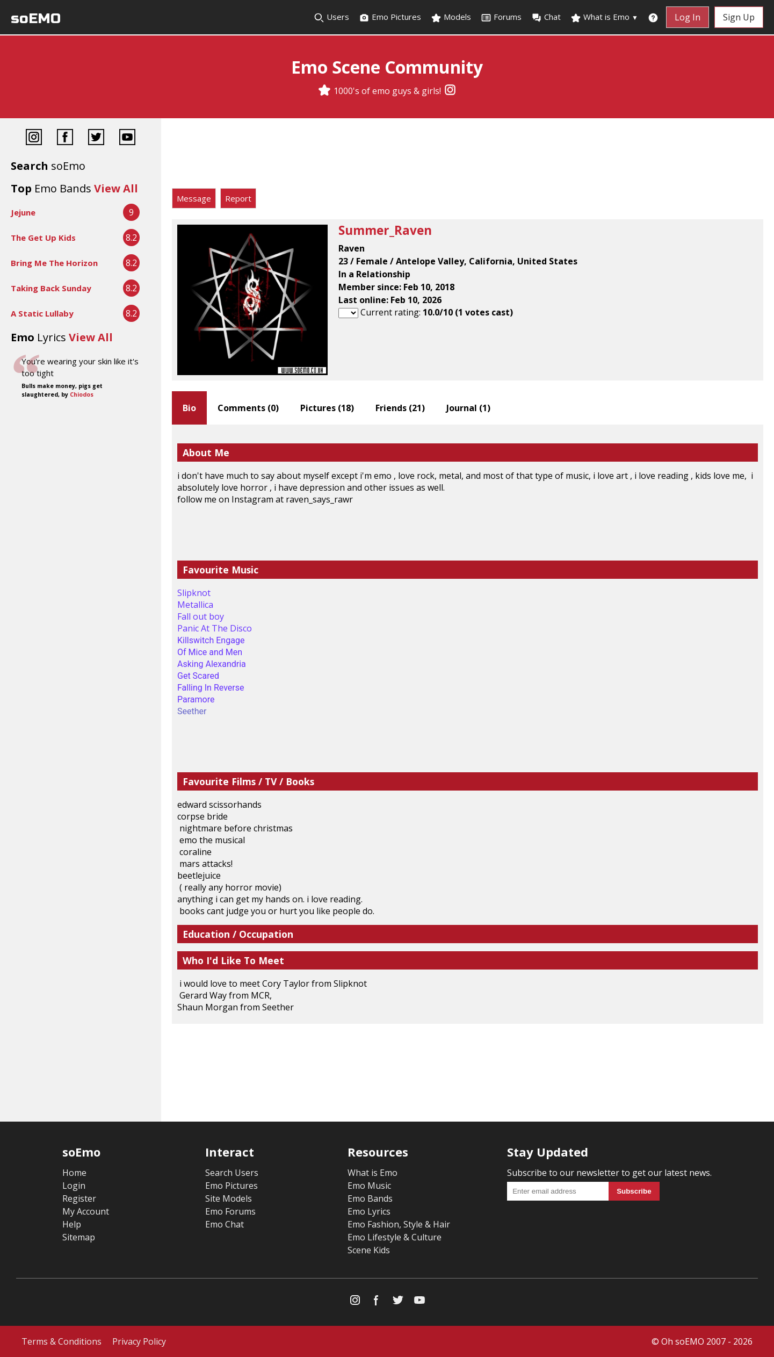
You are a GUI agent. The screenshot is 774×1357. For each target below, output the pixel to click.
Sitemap (78, 1237)
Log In (687, 17)
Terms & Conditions (61, 1341)
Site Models (228, 1198)
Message (194, 198)
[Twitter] (96, 138)
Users (331, 17)
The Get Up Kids (43, 237)
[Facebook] (65, 138)
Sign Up (739, 17)
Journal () (468, 408)
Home (74, 1173)
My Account (85, 1211)
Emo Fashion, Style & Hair (399, 1224)
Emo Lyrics (369, 1211)
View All (116, 188)
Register (79, 1198)
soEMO (36, 18)
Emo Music (369, 1185)
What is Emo (604, 17)
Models (451, 17)
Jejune (23, 212)
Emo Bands (370, 1198)
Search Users (231, 1173)
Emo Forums (230, 1211)
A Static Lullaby (42, 313)
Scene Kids (369, 1250)
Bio (189, 408)
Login (73, 1185)
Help (71, 1224)
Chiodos (81, 394)
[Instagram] (450, 91)
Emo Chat (224, 1224)
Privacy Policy (139, 1341)
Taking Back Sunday (51, 288)
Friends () (400, 408)
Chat (546, 17)
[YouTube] (127, 138)
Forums (501, 17)
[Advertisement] (467, 156)
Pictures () (327, 408)
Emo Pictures (390, 17)
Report (238, 198)
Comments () (248, 408)
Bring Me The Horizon (54, 262)
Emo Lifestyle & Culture (395, 1237)
